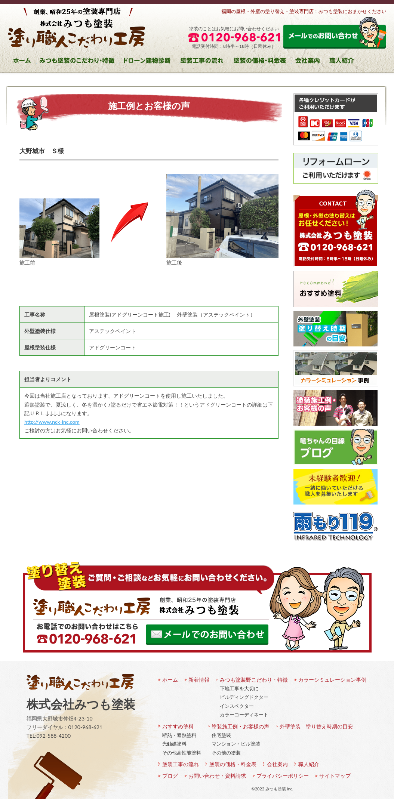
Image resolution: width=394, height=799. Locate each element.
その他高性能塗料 (181, 753)
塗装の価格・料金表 (260, 62)
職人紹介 (344, 62)
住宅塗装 (221, 735)
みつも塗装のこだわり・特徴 (78, 62)
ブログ (170, 775)
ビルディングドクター (244, 697)
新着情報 (198, 679)
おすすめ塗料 (178, 726)
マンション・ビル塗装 (236, 744)
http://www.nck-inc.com (52, 422)
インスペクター (237, 706)
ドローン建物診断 (149, 62)
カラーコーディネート (244, 715)
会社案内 (309, 62)
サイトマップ (335, 775)
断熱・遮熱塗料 (179, 735)
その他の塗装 (226, 753)
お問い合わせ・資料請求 (217, 775)
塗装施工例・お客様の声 (240, 726)
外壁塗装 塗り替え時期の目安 (316, 726)
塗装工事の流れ (203, 62)
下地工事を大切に (239, 688)
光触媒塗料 (174, 744)
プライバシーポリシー (282, 775)
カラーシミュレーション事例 (332, 679)
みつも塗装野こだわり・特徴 (254, 679)
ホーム (22, 62)
